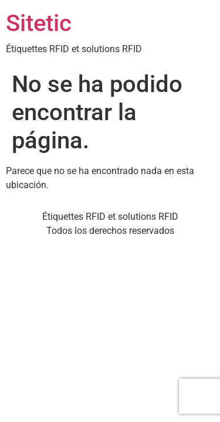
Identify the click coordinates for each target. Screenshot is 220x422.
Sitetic (39, 23)
